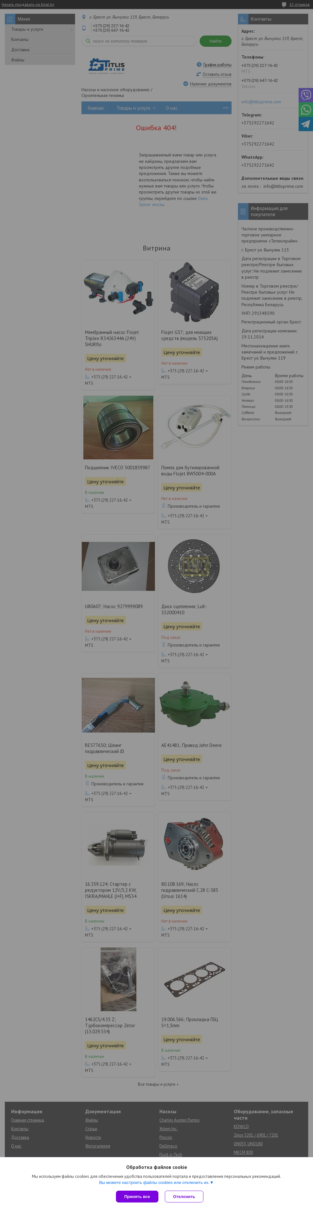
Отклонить (184, 1196)
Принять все (137, 1196)
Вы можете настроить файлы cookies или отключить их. (154, 1182)
